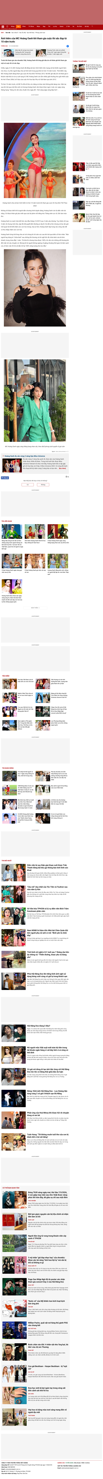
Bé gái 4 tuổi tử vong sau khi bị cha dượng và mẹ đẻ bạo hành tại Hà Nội (94, 67)
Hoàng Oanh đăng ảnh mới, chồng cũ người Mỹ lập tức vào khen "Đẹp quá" (58, 564)
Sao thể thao (30, 32)
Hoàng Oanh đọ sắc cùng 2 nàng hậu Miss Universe (25, 456)
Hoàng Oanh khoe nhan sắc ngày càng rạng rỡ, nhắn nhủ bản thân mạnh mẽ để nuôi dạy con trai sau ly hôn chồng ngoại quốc (12, 591)
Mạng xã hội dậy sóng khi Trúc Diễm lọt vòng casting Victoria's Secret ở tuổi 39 (59, 695)
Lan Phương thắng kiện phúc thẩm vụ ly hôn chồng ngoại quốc (59, 723)
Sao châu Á (14, 32)
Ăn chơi (79, 26)
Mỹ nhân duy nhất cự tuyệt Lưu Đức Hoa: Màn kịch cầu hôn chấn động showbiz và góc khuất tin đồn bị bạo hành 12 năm (26, 804)
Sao (18, 26)
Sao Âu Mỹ (22, 32)
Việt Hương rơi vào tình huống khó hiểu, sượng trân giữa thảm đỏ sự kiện (59, 681)
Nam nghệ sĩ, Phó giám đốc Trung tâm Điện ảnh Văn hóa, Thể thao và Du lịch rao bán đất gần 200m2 (25, 725)
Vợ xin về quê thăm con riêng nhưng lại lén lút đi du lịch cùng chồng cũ (59, 816)
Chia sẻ (4, 478)
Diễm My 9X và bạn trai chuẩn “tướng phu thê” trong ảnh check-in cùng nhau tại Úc (24, 52)
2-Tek (68, 26)
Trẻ (49, 26)
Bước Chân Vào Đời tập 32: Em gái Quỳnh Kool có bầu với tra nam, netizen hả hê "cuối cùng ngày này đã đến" (94, 218)
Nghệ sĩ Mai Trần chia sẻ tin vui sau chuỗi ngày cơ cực (25, 695)
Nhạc (38, 26)
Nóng (12, 26)
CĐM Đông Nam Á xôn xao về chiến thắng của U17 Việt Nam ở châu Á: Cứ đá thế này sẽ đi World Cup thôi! (26, 790)
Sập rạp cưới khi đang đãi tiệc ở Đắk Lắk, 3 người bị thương (93, 203)
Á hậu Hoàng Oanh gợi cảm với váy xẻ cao (35, 563)
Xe (73, 26)
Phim (24, 26)
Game (61, 26)
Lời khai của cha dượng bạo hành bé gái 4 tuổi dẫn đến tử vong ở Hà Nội (59, 802)
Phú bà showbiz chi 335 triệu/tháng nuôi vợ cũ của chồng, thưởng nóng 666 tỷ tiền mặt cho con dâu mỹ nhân (59, 776)
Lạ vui (55, 26)
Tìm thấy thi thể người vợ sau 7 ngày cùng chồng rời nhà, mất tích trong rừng (26, 774)
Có (28, 485)
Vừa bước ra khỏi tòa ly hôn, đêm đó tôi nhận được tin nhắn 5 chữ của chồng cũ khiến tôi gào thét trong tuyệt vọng (93, 192)
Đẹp (44, 26)
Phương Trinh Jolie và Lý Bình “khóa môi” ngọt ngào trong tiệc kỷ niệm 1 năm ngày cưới (56, 52)
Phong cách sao (40, 32)
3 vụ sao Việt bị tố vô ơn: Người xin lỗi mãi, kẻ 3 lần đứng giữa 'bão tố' (25, 709)
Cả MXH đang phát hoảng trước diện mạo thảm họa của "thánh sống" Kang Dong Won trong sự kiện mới (25, 818)
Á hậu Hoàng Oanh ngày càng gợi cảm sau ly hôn (12, 563)
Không (43, 485)
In (68, 477)
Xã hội (87, 26)
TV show (31, 26)
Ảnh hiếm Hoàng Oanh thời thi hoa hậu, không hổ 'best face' (35, 534)
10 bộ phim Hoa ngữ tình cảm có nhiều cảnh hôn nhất (93, 177)
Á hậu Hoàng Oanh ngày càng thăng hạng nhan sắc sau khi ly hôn (58, 534)
